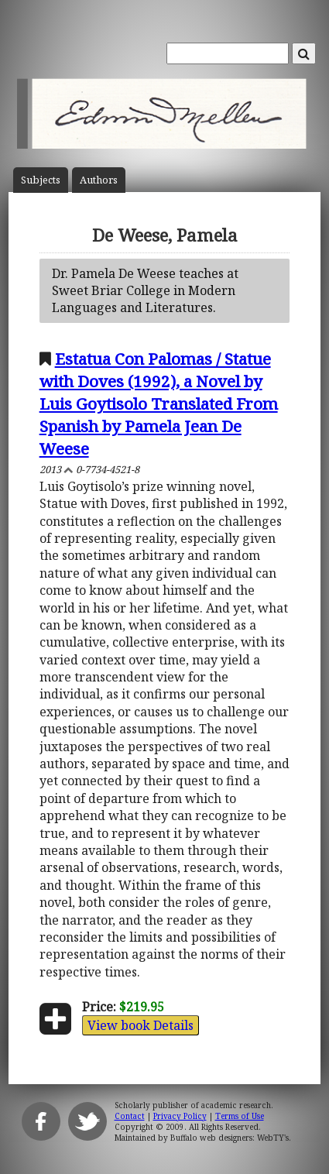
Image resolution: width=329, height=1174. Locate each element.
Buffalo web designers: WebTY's (229, 1137)
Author (99, 180)
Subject (40, 180)
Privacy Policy (180, 1115)
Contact (130, 1115)
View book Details (140, 1025)
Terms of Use (239, 1115)
